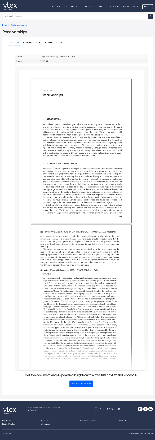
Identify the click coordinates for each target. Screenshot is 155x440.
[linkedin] (150, 409)
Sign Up (147, 7)
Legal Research (71, 7)
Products (88, 7)
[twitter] (140, 409)
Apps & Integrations (120, 7)
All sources (45, 424)
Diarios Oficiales (8, 424)
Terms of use (6, 433)
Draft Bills (122, 421)
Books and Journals (87, 421)
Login (136, 7)
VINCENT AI (55, 7)
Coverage (101, 7)
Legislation (6, 421)
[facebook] (145, 409)
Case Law (45, 421)
